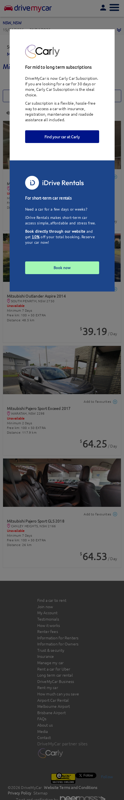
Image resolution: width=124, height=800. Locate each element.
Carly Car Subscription (55, 89)
